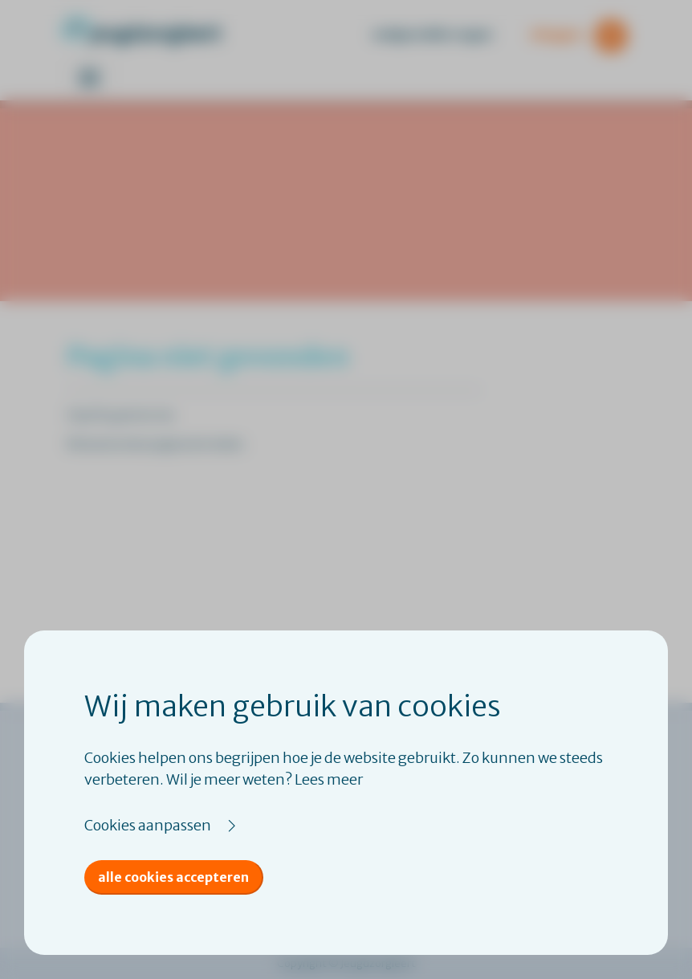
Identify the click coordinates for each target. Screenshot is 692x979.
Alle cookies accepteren (173, 877)
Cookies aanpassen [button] (147, 825)
